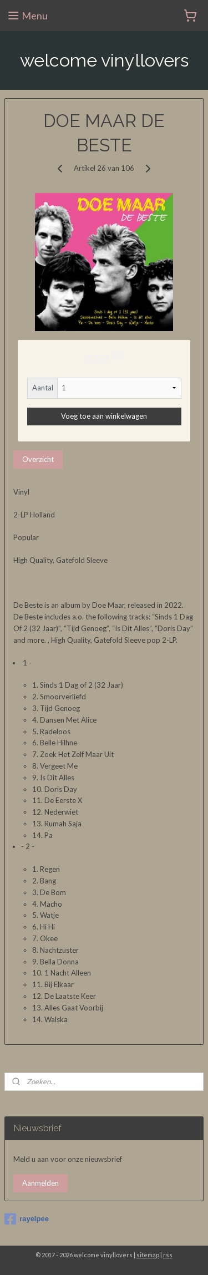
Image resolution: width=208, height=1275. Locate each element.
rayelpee (26, 1219)
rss (168, 1254)
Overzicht (38, 459)
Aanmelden (40, 1183)
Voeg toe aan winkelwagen (104, 416)
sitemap (147, 1254)
